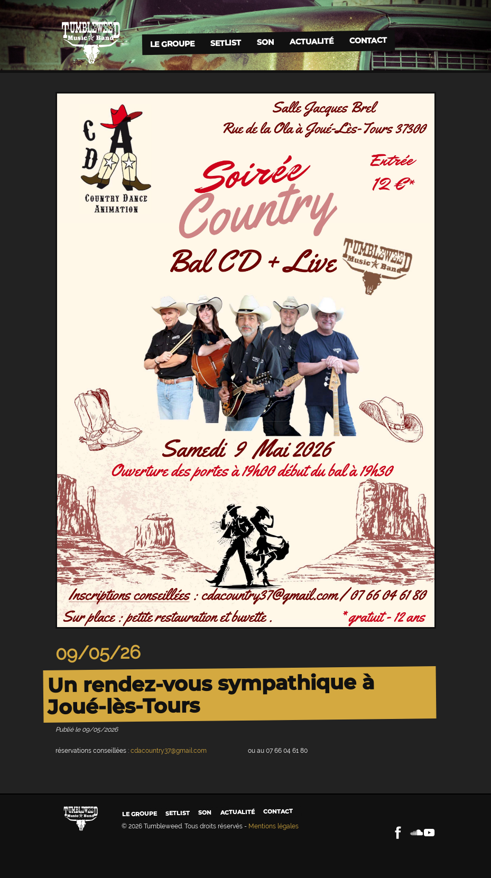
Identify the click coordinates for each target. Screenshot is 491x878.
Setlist (225, 43)
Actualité (311, 41)
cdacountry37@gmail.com (169, 750)
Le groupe (172, 44)
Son (265, 42)
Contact (368, 40)
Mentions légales (273, 826)
